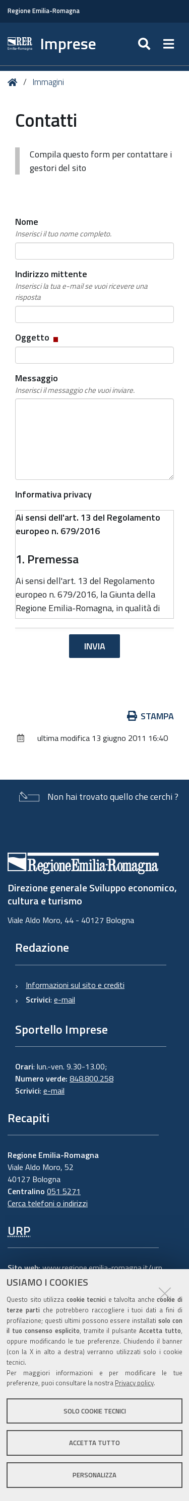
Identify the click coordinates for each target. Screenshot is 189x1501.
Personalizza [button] (94, 1475)
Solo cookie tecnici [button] (95, 1411)
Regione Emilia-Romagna (44, 11)
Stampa (150, 716)
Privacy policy (134, 1383)
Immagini (48, 82)
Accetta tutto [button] (94, 1443)
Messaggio (75, 383)
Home (14, 82)
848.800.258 (91, 1078)
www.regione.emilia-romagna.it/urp (102, 1268)
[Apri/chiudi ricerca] (145, 44)
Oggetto (37, 337)
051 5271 (64, 1191)
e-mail (64, 999)
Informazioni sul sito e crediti (75, 985)
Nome (63, 227)
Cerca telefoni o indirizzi (48, 1203)
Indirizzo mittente (94, 285)
